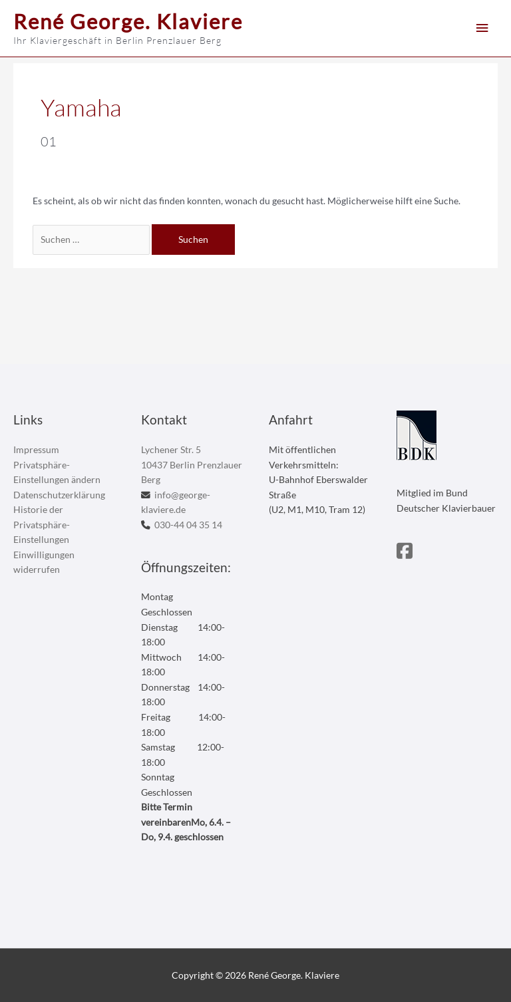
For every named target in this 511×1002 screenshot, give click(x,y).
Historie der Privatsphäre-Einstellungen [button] (41, 524)
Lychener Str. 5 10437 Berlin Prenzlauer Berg (191, 464)
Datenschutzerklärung (59, 494)
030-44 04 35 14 (188, 524)
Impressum (36, 449)
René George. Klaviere (128, 21)
